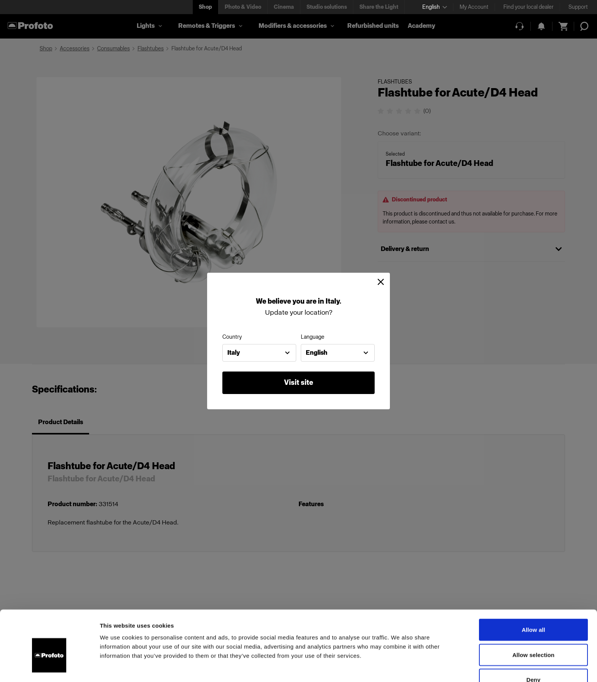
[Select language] (434, 7)
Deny (533, 638)
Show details (399, 667)
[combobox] (259, 353)
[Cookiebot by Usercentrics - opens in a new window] (49, 667)
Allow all (533, 588)
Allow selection (533, 613)
